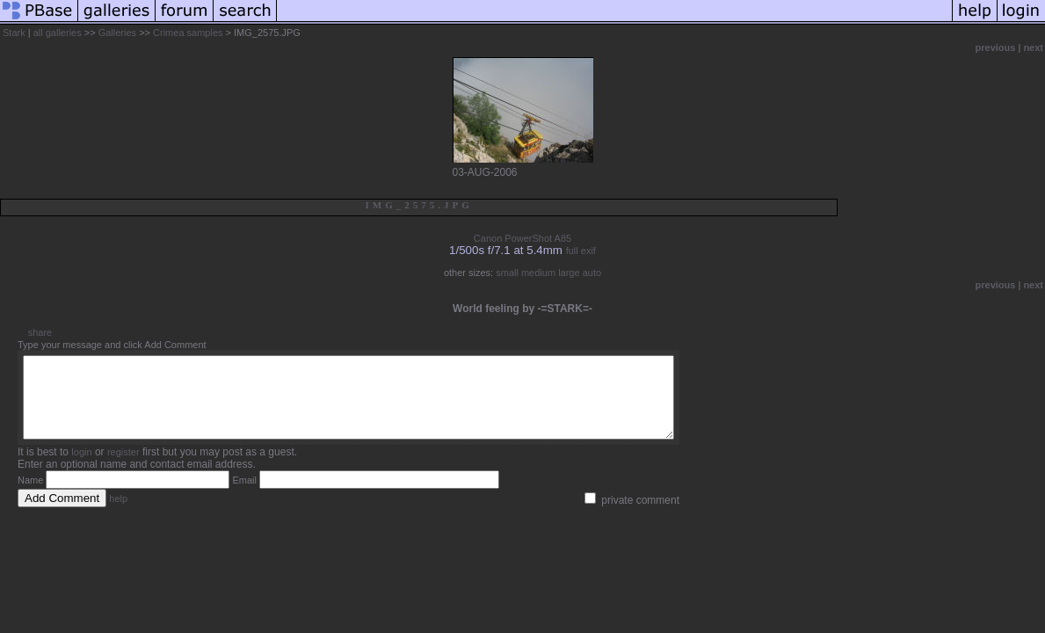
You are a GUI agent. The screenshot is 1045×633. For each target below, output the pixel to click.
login (81, 467)
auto (592, 272)
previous (996, 47)
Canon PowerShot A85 (522, 238)
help (118, 514)
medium (538, 272)
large (568, 272)
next (1033, 47)
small (507, 272)
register (123, 467)
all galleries (57, 32)
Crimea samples (187, 32)
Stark (14, 32)
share (40, 332)
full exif (581, 250)
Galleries (117, 32)
